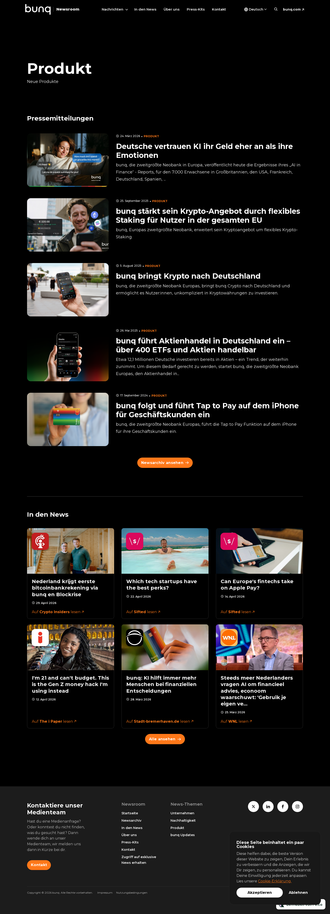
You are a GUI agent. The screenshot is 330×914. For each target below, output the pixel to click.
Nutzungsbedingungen (131, 892)
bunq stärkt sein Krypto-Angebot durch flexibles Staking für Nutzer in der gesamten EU (208, 215)
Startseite (129, 813)
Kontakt (219, 9)
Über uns (171, 9)
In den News (145, 9)
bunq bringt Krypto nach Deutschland (188, 276)
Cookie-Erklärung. (275, 881)
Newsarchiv (131, 820)
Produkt (151, 136)
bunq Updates (182, 835)
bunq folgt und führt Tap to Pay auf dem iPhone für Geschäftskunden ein (207, 410)
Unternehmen (182, 813)
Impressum (105, 892)
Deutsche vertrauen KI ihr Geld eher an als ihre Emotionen (204, 150)
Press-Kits (196, 9)
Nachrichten (112, 9)
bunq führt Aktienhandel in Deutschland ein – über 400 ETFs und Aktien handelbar (203, 345)
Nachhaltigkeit (183, 820)
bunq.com (292, 9)
